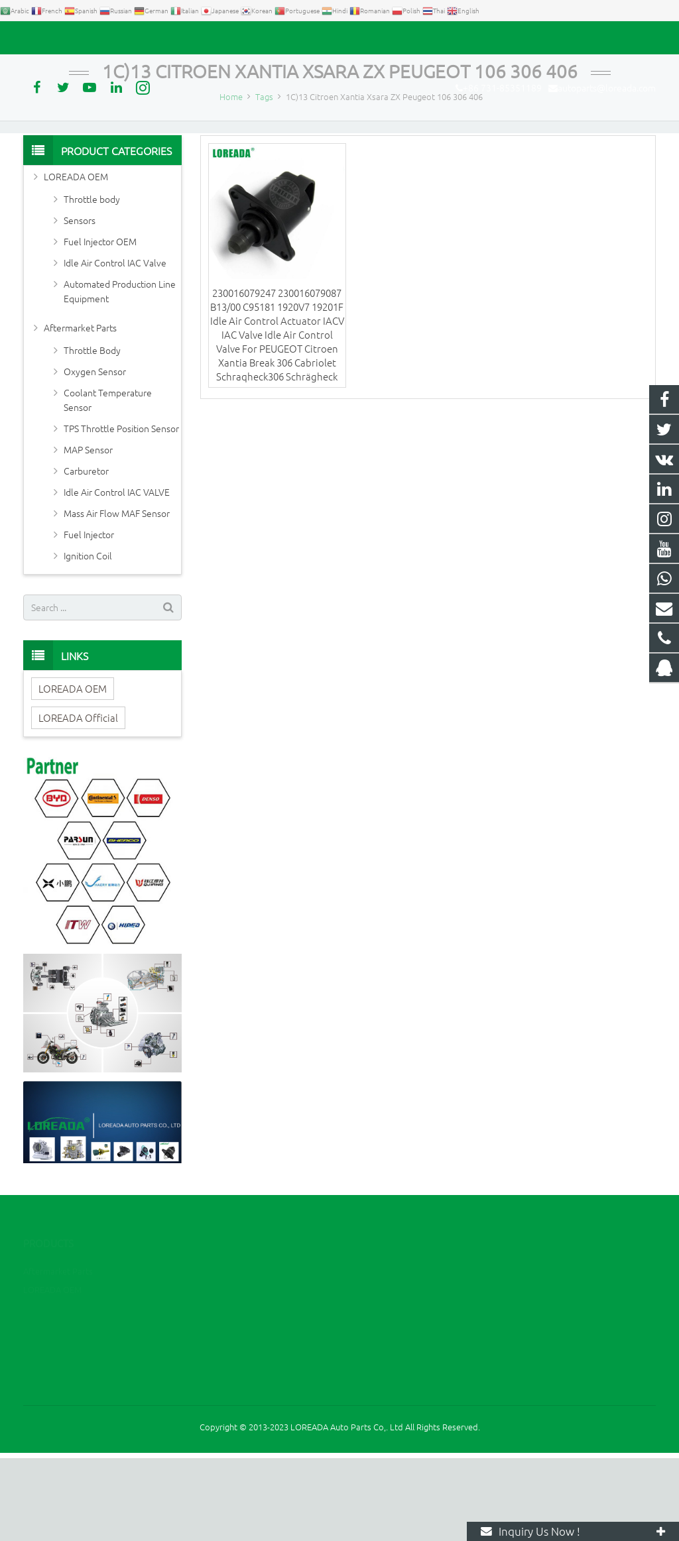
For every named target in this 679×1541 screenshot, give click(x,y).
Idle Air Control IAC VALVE (117, 574)
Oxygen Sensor (95, 454)
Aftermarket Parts (80, 410)
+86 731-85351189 (70, 37)
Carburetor (86, 553)
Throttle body (92, 281)
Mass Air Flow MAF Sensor (117, 595)
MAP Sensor (88, 532)
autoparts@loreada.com (174, 37)
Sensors (79, 303)
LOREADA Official (78, 800)
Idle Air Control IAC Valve (115, 345)
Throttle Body (92, 432)
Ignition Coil (88, 638)
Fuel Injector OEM (100, 324)
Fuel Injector (89, 617)
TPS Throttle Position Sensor (121, 511)
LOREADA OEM (76, 259)
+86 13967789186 (398, 1370)
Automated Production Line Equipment (120, 374)
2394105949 (389, 1351)
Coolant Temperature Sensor (108, 482)
